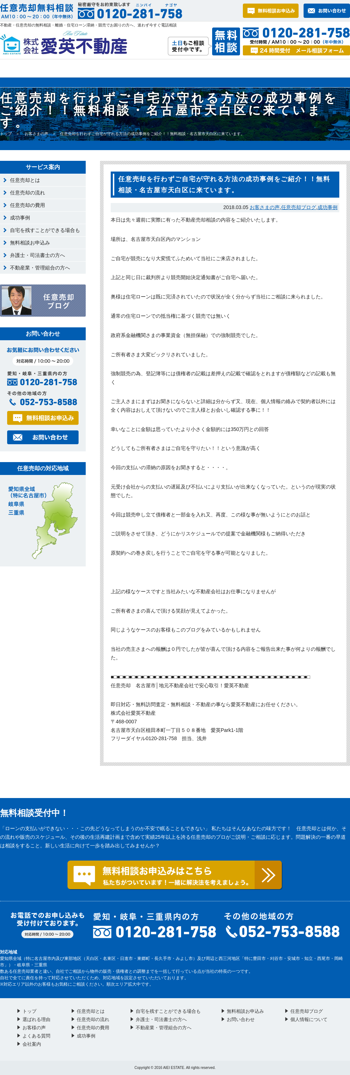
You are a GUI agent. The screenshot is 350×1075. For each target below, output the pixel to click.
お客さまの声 (36, 134)
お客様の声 (123, 68)
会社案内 (321, 68)
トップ (11, 68)
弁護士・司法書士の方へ (37, 255)
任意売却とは (25, 180)
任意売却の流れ (27, 192)
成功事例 (328, 207)
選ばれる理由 (57, 68)
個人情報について (309, 1019)
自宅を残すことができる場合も (45, 230)
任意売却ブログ (298, 207)
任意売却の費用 (27, 205)
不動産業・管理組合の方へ (40, 268)
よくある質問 (188, 68)
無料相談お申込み (30, 243)
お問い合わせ (257, 68)
